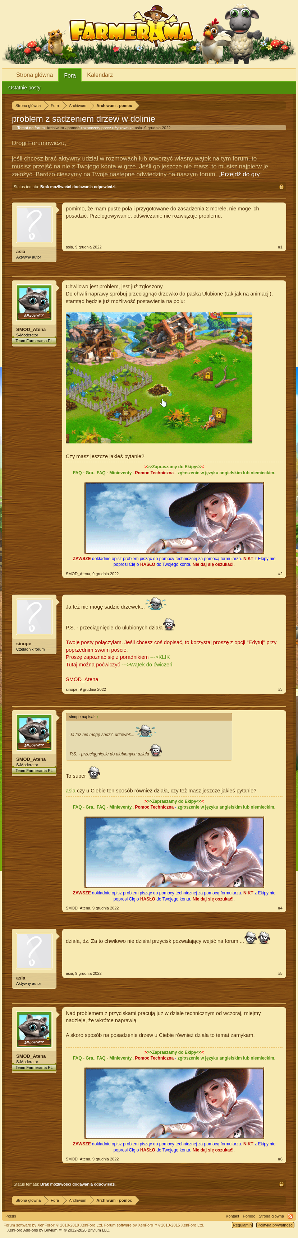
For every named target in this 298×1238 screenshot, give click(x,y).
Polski (10, 1216)
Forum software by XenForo (53, 1225)
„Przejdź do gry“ (240, 174)
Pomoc (249, 1216)
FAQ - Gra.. (84, 472)
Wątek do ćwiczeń (151, 664)
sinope (23, 643)
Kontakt (232, 1216)
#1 (280, 247)
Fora (70, 76)
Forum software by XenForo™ (154, 1225)
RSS (290, 1216)
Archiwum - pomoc (63, 128)
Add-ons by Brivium (58, 1230)
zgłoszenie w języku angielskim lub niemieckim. (226, 472)
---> (126, 664)
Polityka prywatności (275, 1225)
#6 (280, 1159)
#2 (280, 574)
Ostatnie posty (24, 87)
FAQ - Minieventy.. (115, 472)
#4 (280, 908)
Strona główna (34, 75)
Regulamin (242, 1225)
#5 (280, 973)
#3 (280, 689)
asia (138, 128)
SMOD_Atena (31, 329)
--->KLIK (160, 657)
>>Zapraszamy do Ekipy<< (174, 466)
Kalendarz (100, 75)
